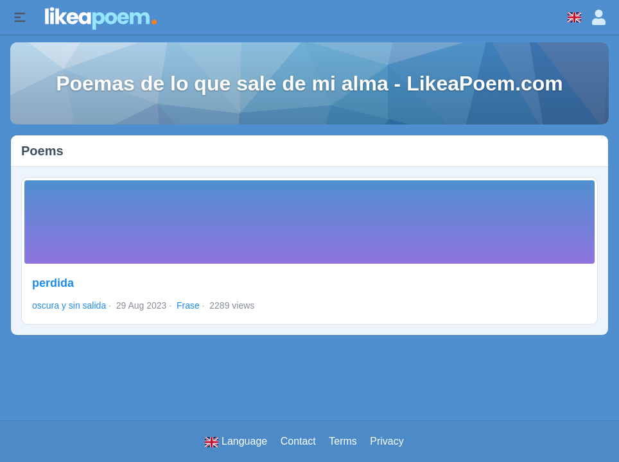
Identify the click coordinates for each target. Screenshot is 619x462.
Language (236, 441)
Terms (343, 441)
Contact (298, 441)
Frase (188, 305)
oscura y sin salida (69, 305)
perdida (53, 283)
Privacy (386, 441)
